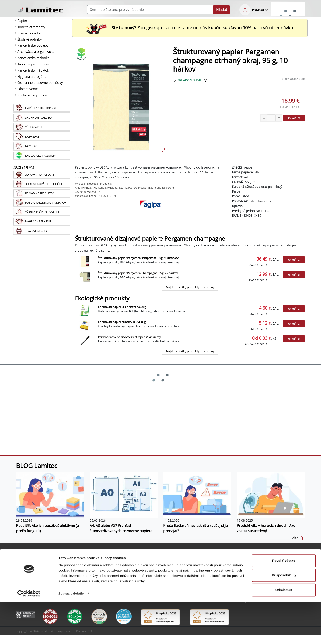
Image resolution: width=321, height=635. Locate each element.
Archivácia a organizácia (35, 51)
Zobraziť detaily (71, 626)
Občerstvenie (27, 88)
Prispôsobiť (284, 608)
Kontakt (248, 564)
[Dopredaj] (41, 137)
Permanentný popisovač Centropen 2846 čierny (129, 337)
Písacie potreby (29, 33)
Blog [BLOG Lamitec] (98, 564)
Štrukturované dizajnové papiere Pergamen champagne (150, 238)
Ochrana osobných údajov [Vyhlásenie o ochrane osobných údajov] (262, 580)
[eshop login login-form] (245, 9)
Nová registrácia (34, 559)
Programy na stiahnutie (112, 580)
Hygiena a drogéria (31, 76)
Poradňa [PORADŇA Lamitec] (101, 569)
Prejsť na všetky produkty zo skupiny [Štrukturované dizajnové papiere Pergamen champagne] (189, 287)
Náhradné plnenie (182, 580)
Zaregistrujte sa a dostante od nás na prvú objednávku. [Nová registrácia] (190, 28)
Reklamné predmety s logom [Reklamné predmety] (190, 564)
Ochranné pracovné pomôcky (40, 82)
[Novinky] (41, 146)
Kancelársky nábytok (33, 70)
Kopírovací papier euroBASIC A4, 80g (122, 322)
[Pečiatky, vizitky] (41, 212)
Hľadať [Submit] (221, 9)
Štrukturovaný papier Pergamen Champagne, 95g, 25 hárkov (138, 273)
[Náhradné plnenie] (41, 222)
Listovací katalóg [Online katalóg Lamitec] (107, 575)
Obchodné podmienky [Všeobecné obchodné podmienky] (259, 575)
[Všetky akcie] (41, 127)
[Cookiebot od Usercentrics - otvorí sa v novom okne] (28, 626)
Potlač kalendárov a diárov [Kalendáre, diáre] (188, 569)
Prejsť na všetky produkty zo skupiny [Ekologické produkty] (189, 351)
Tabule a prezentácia (33, 64)
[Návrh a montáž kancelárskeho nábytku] (41, 175)
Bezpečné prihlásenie (38, 564)
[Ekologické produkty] (41, 156)
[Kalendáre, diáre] (41, 203)
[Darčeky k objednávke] (41, 108)
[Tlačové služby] (41, 231)
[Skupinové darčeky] (41, 118)
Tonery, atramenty (31, 27)
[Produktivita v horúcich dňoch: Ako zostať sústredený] (271, 494)
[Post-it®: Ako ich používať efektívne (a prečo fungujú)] (50, 494)
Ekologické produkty (102, 298)
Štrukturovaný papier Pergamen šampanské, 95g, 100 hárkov (138, 258)
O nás (247, 559)
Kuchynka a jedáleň (32, 95)
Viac (298, 538)
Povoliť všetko (283, 593)
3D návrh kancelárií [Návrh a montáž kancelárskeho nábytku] (183, 559)
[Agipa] (150, 211)
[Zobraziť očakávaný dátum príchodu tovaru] (205, 80)
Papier (22, 20)
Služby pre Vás (177, 552)
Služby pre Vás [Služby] (23, 167)
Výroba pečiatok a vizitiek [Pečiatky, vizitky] (187, 575)
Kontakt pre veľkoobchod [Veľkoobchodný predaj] (261, 569)
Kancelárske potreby (33, 45)
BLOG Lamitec (36, 465)
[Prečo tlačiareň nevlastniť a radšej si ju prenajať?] (197, 494)
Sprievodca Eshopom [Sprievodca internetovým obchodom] (111, 559)
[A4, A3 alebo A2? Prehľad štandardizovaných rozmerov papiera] (124, 494)
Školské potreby (29, 39)
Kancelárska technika (33, 57)
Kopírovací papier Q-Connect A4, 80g (122, 307)
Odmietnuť (283, 623)
